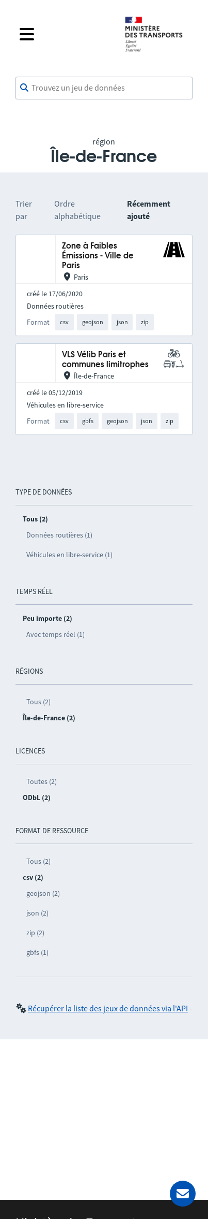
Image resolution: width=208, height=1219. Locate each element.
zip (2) (35, 932)
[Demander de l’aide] (183, 1194)
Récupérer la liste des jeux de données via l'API (108, 1008)
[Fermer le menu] (64, 34)
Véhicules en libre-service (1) (69, 554)
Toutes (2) (41, 781)
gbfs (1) (37, 952)
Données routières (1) (59, 535)
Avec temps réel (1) (55, 634)
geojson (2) (43, 893)
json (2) (37, 913)
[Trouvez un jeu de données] (104, 88)
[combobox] (104, 88)
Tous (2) (38, 701)
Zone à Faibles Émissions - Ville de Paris (98, 256)
